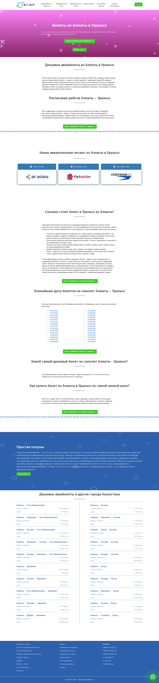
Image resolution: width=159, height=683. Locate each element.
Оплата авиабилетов (24, 651)
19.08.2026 (91, 330)
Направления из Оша (61, 5)
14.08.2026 (91, 319)
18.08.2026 (91, 328)
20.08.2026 (92, 333)
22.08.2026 (92, 337)
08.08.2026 (54, 339)
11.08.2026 (91, 313)
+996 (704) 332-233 (110, 654)
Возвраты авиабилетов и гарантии (29, 654)
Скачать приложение (114, 5)
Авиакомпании (89, 4)
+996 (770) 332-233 (109, 651)
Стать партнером (23, 667)
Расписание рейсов (101, 5)
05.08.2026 (54, 333)
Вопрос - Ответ (22, 664)
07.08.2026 (54, 337)
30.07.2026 (54, 319)
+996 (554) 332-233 (110, 647)
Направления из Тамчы (75, 5)
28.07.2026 (54, 315)
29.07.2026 (54, 317)
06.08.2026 (54, 335)
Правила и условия (23, 644)
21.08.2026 (91, 335)
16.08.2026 (91, 324)
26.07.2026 (54, 311)
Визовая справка (23, 657)
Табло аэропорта (66, 661)
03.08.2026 (54, 328)
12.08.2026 (91, 315)
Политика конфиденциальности (28, 647)
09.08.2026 (54, 342)
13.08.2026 (91, 317)
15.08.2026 (91, 322)
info (108, 664)
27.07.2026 (54, 313)
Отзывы (62, 667)
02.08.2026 (54, 326)
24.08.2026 (92, 342)
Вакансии (20, 671)
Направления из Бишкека (46, 5)
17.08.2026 (91, 326)
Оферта (19, 661)
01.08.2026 (54, 324)
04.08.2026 (54, 330)
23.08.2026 (92, 339)
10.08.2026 (92, 311)
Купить (138, 4)
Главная (62, 644)
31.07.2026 (54, 322)
